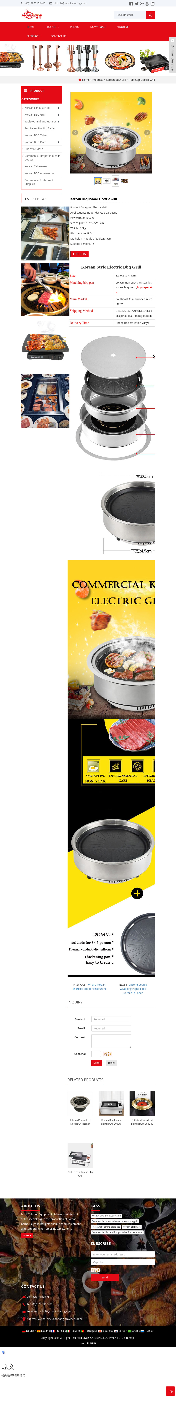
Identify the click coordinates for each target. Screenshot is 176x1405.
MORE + (27, 1235)
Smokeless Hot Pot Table (40, 128)
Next (147, 133)
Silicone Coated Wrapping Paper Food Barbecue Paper (133, 989)
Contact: (80, 1019)
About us (123, 27)
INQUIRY (79, 254)
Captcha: (80, 1054)
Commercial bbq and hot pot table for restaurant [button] (117, 1232)
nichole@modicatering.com (70, 3)
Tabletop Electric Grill (141, 79)
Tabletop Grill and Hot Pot (40, 121)
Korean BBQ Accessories (39, 173)
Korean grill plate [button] (132, 1226)
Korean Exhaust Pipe (37, 107)
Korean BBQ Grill (116, 79)
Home (31, 27)
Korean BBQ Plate (35, 142)
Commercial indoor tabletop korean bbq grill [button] (115, 1221)
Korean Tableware (36, 166)
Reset (111, 1063)
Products (52, 27)
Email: (82, 1028)
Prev (75, 133)
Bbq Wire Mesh (34, 149)
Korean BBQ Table (36, 135)
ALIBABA (92, 1343)
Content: (80, 1037)
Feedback (33, 36)
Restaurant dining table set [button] (106, 1226)
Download (97, 27)
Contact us (58, 36)
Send (97, 1063)
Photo (74, 27)
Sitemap (129, 1338)
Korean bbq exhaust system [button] (106, 1215)
